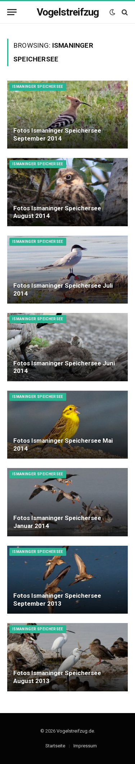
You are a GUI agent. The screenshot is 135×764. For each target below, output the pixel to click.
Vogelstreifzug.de (75, 731)
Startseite (55, 745)
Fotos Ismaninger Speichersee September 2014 (57, 134)
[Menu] (12, 12)
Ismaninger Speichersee (37, 87)
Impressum (85, 745)
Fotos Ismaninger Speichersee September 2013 (57, 599)
